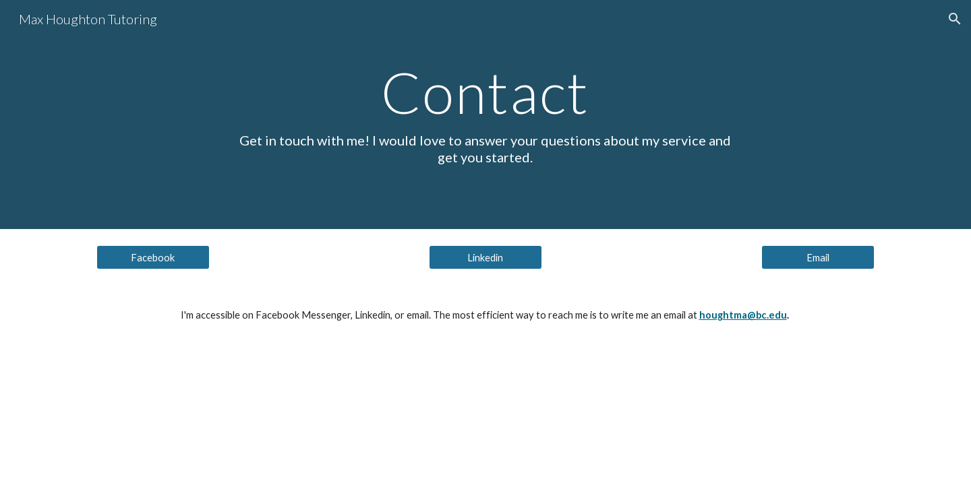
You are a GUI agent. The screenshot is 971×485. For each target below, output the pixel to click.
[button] (955, 19)
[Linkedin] (485, 257)
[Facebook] (153, 257)
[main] (485, 114)
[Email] (818, 257)
